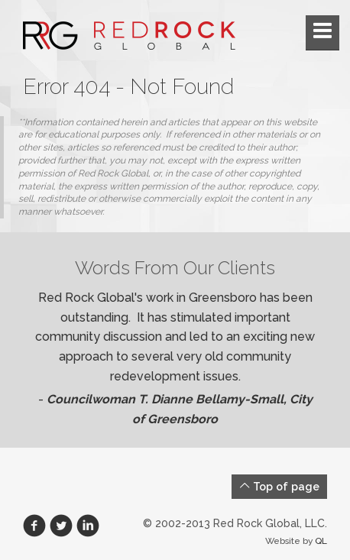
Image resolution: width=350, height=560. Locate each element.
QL (321, 541)
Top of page (279, 486)
